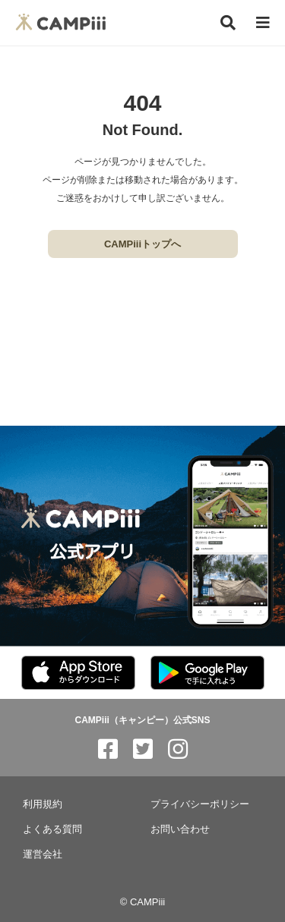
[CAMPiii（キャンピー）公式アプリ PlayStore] (207, 673)
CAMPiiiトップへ (142, 244)
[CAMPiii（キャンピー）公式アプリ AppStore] (78, 673)
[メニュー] (263, 23)
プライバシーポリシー (199, 804)
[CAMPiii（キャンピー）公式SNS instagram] (178, 749)
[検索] (228, 23)
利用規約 (42, 804)
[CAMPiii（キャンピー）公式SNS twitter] (143, 749)
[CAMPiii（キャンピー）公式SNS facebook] (108, 749)
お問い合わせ (180, 829)
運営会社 (42, 854)
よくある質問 (52, 829)
